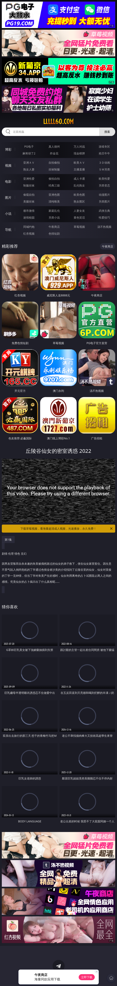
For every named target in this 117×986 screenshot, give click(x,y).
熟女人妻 (29, 169)
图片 (8, 197)
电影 (8, 181)
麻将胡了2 (28, 153)
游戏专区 (104, 146)
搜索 (107, 132)
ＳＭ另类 (104, 169)
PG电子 (29, 146)
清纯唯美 (54, 201)
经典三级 (54, 185)
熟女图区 (79, 201)
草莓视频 (79, 227)
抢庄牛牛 (104, 153)
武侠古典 (104, 211)
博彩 (8, 149)
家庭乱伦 (54, 211)
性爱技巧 (104, 217)
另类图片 (104, 201)
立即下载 (86, 977)
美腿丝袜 (29, 201)
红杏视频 (29, 233)
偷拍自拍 (54, 178)
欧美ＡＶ (79, 162)
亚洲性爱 (29, 178)
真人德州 (54, 146)
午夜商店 (54, 227)
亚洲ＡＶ (29, 162)
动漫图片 (104, 195)
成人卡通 (79, 178)
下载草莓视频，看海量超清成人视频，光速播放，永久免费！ (66, 528)
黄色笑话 (79, 217)
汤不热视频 (104, 227)
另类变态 (104, 185)
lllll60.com (58, 122)
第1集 (8, 539)
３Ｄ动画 (104, 162)
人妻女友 (79, 211)
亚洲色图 (54, 195)
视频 (8, 165)
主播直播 (79, 169)
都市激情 (29, 211)
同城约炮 (29, 227)
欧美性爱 (104, 178)
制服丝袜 (29, 185)
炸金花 (54, 153)
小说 (8, 213)
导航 (8, 229)
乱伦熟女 (79, 185)
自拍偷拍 (54, 162)
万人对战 (79, 146)
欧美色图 (79, 195)
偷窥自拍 (29, 195)
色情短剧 (54, 233)
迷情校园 (29, 217)
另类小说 (54, 217)
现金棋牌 (79, 153)
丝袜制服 (54, 169)
